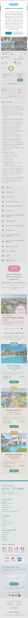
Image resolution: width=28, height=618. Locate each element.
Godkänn (8, 33)
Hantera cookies (18, 33)
